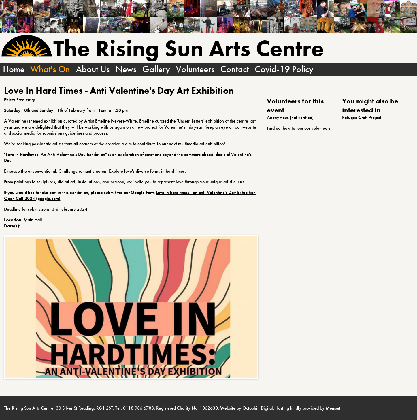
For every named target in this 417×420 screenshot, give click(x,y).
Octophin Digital (257, 408)
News (126, 70)
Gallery (156, 70)
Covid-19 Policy (284, 70)
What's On (50, 70)
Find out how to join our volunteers (299, 128)
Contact (234, 70)
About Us (93, 70)
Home (13, 70)
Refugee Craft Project (361, 117)
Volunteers (195, 70)
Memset (333, 408)
